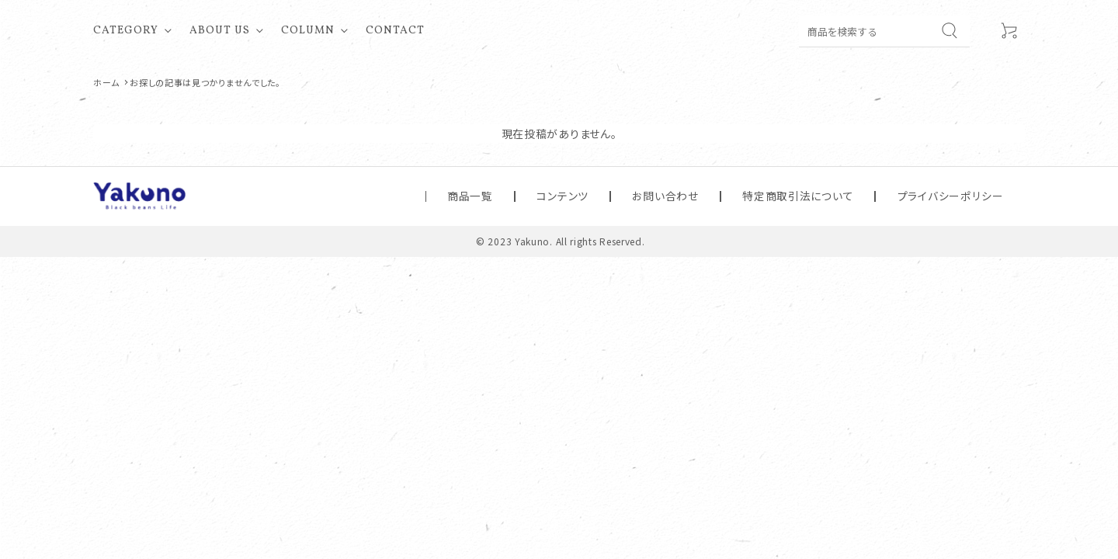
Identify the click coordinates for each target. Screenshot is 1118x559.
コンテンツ (676, 196)
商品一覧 (610, 196)
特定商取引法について (852, 196)
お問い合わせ (751, 196)
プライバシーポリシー (968, 196)
